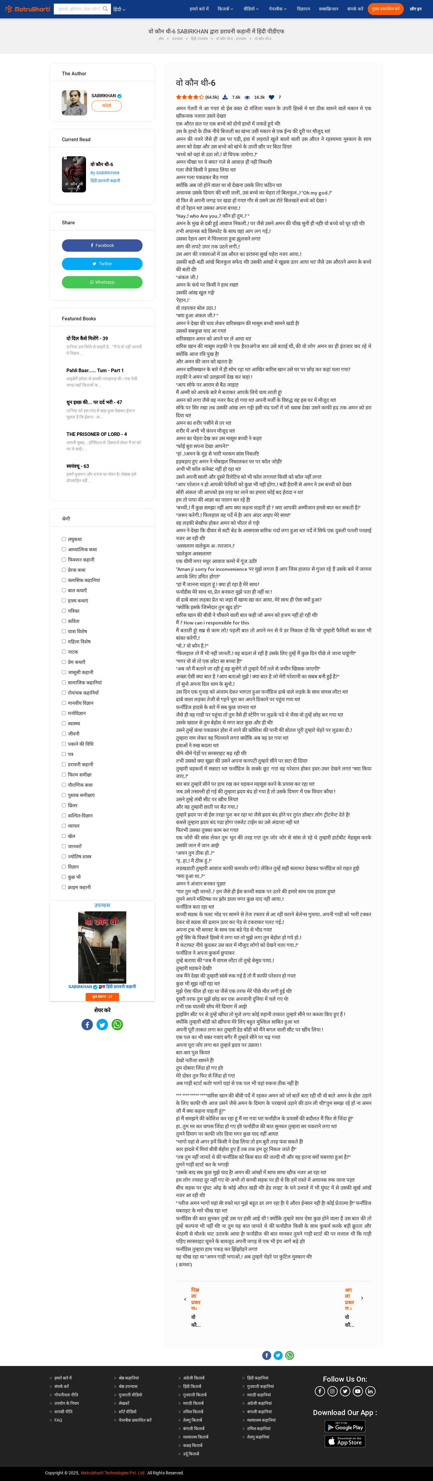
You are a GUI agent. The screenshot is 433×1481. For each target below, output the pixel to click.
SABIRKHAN (106, 95)
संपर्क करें (355, 9)
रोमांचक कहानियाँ (83, 693)
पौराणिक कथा (80, 785)
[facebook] (320, 1391)
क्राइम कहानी (79, 887)
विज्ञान (73, 867)
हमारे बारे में (199, 9)
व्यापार (74, 826)
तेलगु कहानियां (258, 1437)
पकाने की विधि (81, 744)
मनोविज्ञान (77, 713)
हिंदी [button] (119, 9)
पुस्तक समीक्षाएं (81, 795)
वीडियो (252, 9)
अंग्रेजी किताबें (193, 1378)
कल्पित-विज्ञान (80, 816)
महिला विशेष (79, 642)
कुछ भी (74, 877)
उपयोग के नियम (66, 1403)
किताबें (226, 9)
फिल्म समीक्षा (79, 775)
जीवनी (73, 734)
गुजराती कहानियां (260, 1386)
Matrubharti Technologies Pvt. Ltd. (113, 1472)
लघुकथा (75, 539)
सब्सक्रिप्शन (328, 9)
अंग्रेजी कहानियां (259, 1403)
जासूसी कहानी (80, 672)
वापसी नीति (63, 1411)
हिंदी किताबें (192, 1386)
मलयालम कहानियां (261, 1420)
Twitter (102, 263)
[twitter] (345, 1391)
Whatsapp (102, 282)
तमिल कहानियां (259, 1428)
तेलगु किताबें (192, 1420)
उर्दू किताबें (191, 1453)
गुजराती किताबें (195, 1394)
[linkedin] (370, 1391)
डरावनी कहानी (80, 764)
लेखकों (124, 1403)
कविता (73, 621)
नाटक (73, 652)
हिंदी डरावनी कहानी (105, 180)
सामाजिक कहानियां (85, 683)
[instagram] (332, 1391)
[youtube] (358, 1391)
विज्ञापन (303, 9)
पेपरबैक (278, 9)
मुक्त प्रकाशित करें (386, 9)
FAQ (58, 1420)
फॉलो (106, 105)
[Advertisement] (102, 1083)
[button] (105, 9)
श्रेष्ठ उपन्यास (128, 1386)
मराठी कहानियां (259, 1394)
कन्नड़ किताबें (192, 1445)
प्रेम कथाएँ (76, 662)
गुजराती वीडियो (130, 1394)
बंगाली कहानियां (259, 1411)
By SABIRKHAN (105, 172)
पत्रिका (73, 611)
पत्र (70, 754)
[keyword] (82, 9)
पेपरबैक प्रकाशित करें (135, 1420)
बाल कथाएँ (77, 590)
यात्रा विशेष (77, 631)
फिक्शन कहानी (81, 560)
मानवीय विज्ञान (81, 703)
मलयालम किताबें (195, 1437)
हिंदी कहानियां (258, 1378)
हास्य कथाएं (78, 601)
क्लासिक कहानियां (84, 580)
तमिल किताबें (193, 1411)
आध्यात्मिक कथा (82, 549)
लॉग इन (416, 9)
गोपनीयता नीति (66, 1394)
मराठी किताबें (193, 1403)
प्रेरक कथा (76, 570)
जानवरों (74, 846)
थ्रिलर (73, 805)
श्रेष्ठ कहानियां (129, 1378)
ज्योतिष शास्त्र (79, 857)
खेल (71, 836)
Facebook (102, 245)
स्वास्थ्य (74, 723)
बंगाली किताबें (193, 1428)
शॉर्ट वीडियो (128, 1411)
